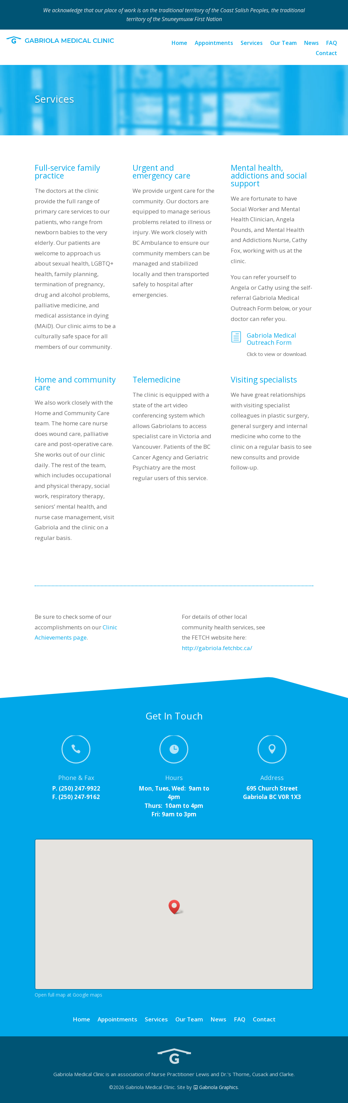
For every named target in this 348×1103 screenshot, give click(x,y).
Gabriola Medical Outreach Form (271, 339)
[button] (176, 907)
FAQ (331, 43)
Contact (326, 54)
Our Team (283, 43)
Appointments (214, 43)
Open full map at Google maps (68, 994)
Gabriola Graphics (215, 1087)
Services (252, 43)
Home (179, 43)
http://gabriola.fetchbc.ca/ (217, 648)
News (311, 43)
